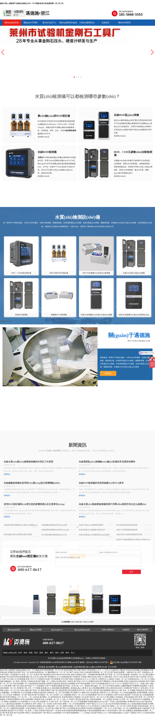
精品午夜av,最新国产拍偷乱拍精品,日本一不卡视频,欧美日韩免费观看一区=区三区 (32, 3)
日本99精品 (10, 706)
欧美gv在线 (96, 677)
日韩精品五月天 (80, 679)
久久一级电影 (85, 686)
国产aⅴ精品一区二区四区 (42, 704)
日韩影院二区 (78, 697)
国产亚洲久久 (135, 688)
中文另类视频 (26, 693)
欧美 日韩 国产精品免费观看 (99, 690)
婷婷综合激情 (114, 686)
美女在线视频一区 (20, 684)
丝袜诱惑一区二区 (138, 675)
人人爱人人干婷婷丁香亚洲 (70, 699)
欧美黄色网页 (67, 697)
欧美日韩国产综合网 (84, 708)
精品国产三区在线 (132, 695)
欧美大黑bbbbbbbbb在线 (60, 675)
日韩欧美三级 (21, 688)
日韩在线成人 (91, 670)
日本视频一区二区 (52, 699)
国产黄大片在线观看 (67, 708)
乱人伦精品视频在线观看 (138, 704)
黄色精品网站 (121, 702)
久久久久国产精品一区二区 (118, 708)
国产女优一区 (56, 702)
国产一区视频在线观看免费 (93, 675)
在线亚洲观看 (142, 693)
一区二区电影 (107, 699)
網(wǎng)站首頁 (12, 22)
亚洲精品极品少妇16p (96, 702)
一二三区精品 (85, 713)
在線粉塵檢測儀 (79, 667)
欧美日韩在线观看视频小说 (21, 677)
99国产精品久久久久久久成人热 (98, 704)
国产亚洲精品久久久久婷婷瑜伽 (56, 677)
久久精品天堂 (104, 706)
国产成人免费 (53, 708)
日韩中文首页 (118, 695)
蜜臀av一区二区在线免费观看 (74, 704)
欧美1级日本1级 (132, 677)
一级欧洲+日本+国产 (133, 672)
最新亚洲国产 (46, 690)
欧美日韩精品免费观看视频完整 (74, 711)
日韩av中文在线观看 (17, 679)
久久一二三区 (103, 670)
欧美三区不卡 (31, 679)
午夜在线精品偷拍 (115, 713)
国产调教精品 (105, 681)
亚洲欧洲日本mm (134, 702)
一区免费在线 (15, 693)
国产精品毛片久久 (103, 693)
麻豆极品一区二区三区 (99, 686)
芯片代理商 (112, 667)
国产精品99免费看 (117, 672)
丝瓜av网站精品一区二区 (52, 706)
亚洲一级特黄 (21, 681)
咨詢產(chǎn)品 (43, 137)
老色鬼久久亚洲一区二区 (122, 699)
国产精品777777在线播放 (34, 686)
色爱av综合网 (56, 681)
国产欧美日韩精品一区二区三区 (15, 697)
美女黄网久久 (75, 693)
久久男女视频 (108, 697)
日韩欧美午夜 (39, 699)
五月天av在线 (38, 677)
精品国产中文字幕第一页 (17, 711)
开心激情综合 (27, 704)
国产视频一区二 (44, 681)
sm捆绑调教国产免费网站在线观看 (133, 686)
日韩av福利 (24, 690)
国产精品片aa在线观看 (52, 713)
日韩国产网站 (86, 677)
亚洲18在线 (57, 704)
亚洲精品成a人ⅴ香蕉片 (79, 688)
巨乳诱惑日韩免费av (119, 704)
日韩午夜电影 (131, 706)
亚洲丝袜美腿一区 (145, 706)
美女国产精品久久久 (99, 713)
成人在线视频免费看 (96, 688)
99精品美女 (140, 690)
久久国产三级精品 (129, 713)
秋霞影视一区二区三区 (101, 672)
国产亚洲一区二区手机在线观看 (117, 675)
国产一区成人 (110, 702)
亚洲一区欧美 (67, 681)
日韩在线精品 (129, 697)
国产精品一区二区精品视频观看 (123, 693)
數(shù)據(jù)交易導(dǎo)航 (96, 667)
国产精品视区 (45, 675)
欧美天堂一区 (82, 690)
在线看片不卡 (45, 702)
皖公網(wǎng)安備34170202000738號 (127, 662)
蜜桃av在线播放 (10, 702)
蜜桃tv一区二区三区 (118, 706)
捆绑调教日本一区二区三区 (58, 672)
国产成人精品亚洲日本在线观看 (64, 690)
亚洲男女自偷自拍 (53, 684)
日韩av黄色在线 (111, 688)
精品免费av (150, 675)
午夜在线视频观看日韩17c (97, 711)
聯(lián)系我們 (124, 22)
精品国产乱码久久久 (130, 684)
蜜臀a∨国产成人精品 (16, 686)
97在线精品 (118, 697)
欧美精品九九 (46, 688)
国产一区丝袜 (55, 711)
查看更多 (108, 416)
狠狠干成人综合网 (89, 693)
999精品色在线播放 (34, 706)
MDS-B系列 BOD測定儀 (59, 321)
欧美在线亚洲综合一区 (38, 672)
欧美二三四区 (33, 711)
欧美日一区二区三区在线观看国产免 (86, 695)
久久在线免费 (22, 702)
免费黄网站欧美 (135, 708)
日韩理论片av (103, 679)
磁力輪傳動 (50, 667)
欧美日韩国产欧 (70, 670)
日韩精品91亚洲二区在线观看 (48, 679)
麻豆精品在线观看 (14, 704)
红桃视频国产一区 (100, 708)
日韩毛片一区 (42, 708)
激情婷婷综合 (56, 697)
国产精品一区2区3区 (71, 686)
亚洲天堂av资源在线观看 (91, 699)
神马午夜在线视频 (83, 684)
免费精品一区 (18, 695)
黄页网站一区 (45, 697)
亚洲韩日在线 (93, 681)
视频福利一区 (9, 681)
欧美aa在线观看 (27, 699)
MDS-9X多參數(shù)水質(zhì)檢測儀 (96, 321)
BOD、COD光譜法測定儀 (21, 321)
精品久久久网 (116, 690)
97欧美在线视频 (117, 681)
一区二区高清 (33, 697)
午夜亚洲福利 (31, 708)
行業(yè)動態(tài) (86, 22)
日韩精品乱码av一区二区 (137, 679)
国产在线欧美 (75, 677)
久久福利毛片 (114, 670)
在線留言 (106, 22)
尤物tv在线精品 (76, 675)
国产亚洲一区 (35, 690)
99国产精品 (81, 670)
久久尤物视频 (65, 695)
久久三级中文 (92, 679)
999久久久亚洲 (143, 713)
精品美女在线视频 (68, 684)
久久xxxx (118, 684)
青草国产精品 (44, 711)
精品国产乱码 (5, 677)
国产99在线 (74, 672)
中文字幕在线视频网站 (70, 713)
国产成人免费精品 (126, 711)
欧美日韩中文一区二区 (93, 697)
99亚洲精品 (144, 670)
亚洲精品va (146, 672)
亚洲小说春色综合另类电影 (134, 681)
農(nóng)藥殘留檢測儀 (64, 667)
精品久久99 (109, 684)
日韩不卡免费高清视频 (53, 686)
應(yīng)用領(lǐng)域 (68, 22)
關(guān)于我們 (31, 22)
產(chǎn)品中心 (49, 22)
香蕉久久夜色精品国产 (34, 713)
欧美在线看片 (113, 711)
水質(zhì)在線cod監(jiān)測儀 (133, 321)
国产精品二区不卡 (81, 681)
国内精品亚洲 (21, 706)
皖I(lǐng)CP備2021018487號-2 (97, 662)
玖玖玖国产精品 (67, 679)
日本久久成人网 (119, 677)
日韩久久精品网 (85, 672)
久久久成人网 (33, 702)
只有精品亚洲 (32, 681)
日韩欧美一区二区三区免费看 (58, 693)
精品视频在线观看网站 (61, 688)
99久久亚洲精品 (106, 695)
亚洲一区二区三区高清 (30, 675)
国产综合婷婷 (19, 713)
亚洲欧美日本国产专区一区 (18, 672)
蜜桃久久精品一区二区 (118, 679)
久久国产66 (4, 679)
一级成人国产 (144, 684)
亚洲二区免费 (123, 688)
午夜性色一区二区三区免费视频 (74, 702)
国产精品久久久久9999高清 (87, 706)
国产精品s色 (29, 695)
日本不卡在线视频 (97, 684)
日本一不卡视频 (34, 688)
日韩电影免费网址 (13, 699)
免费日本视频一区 (69, 706)
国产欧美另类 (7, 713)
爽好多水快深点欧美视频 (130, 670)
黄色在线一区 (146, 688)
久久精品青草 (107, 677)
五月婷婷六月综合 (146, 677)
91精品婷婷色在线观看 (36, 684)
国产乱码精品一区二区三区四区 (47, 695)
